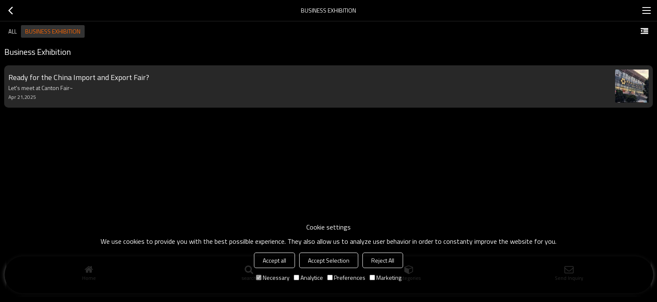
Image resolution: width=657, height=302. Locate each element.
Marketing (385, 277)
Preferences (346, 277)
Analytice (308, 277)
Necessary (273, 277)
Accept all (274, 260)
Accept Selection (328, 260)
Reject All (382, 260)
